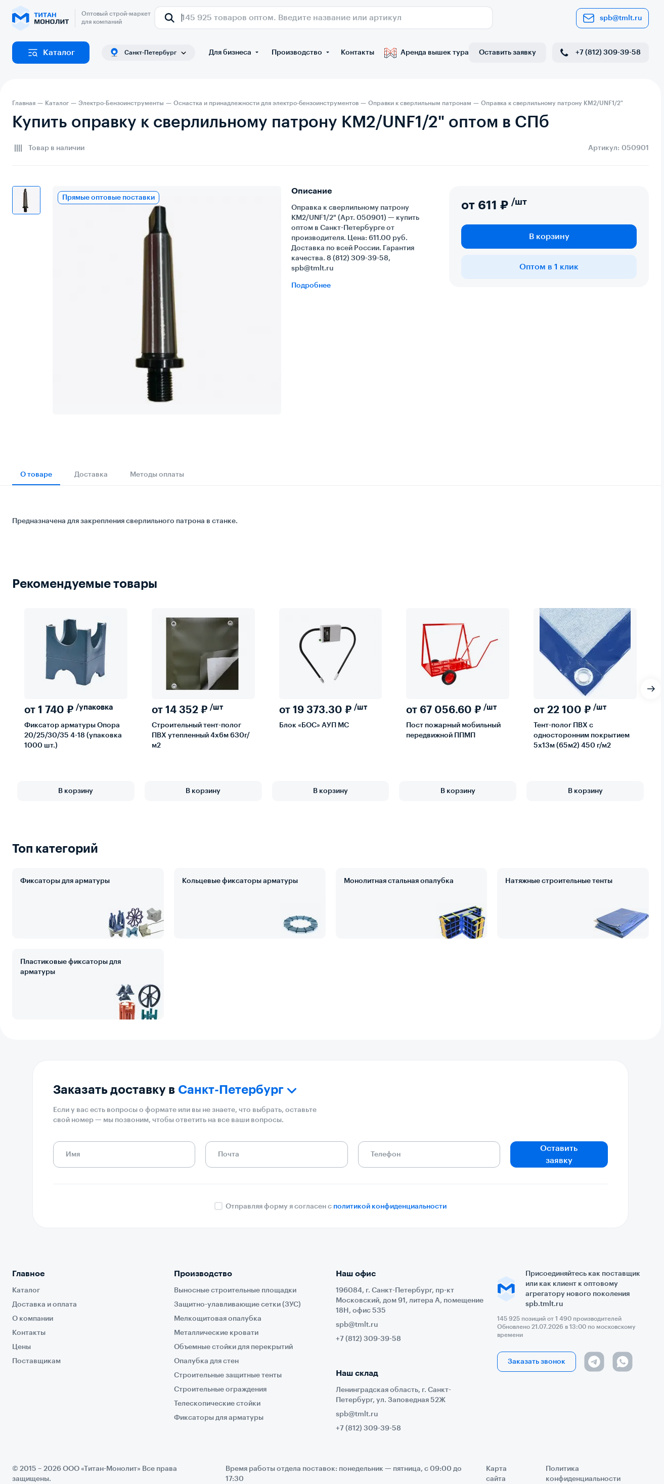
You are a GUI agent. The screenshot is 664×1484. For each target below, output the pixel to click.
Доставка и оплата (44, 1304)
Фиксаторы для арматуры (65, 881)
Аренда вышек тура (426, 53)
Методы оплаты (157, 474)
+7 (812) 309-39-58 (599, 53)
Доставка (91, 474)
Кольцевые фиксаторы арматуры (240, 881)
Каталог (51, 53)
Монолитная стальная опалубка (399, 881)
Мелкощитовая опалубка (217, 1318)
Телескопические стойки (217, 1403)
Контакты (357, 52)
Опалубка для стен (206, 1361)
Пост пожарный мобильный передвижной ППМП (453, 730)
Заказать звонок (536, 1361)
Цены (21, 1347)
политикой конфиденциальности (390, 1206)
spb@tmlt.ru (612, 18)
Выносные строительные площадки (235, 1290)
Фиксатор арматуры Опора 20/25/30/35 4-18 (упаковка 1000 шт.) (73, 735)
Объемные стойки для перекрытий (233, 1347)
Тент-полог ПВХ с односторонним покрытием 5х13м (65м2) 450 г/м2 (582, 735)
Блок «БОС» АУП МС (314, 725)
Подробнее (311, 285)
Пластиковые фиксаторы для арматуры (70, 967)
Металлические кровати (216, 1332)
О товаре (36, 474)
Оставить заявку (507, 52)
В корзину (549, 237)
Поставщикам (36, 1361)
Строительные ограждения (220, 1389)
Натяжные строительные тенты (558, 881)
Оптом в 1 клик (549, 267)
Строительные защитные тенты (228, 1375)
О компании (32, 1318)
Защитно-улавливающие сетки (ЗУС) (237, 1304)
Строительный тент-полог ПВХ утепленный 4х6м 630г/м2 (201, 735)
